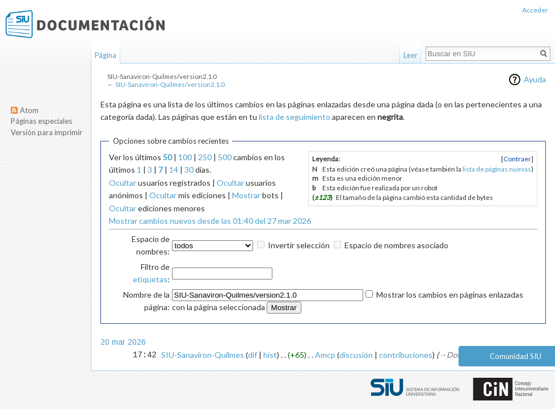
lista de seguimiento (294, 117)
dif (252, 355)
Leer (410, 55)
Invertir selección (299, 245)
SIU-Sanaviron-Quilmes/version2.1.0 (170, 84)
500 (225, 157)
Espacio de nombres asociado (396, 245)
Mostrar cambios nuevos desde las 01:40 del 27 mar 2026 (210, 221)
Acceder (535, 10)
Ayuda (535, 79)
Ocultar (122, 182)
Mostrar (246, 195)
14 (173, 169)
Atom (29, 110)
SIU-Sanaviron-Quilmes (202, 355)
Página (105, 55)
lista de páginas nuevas (497, 169)
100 (185, 157)
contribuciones (405, 355)
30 (189, 169)
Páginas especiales (41, 121)
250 (205, 157)
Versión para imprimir (46, 132)
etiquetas (150, 279)
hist (270, 355)
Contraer (517, 159)
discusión (356, 355)
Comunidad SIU (515, 356)
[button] (517, 159)
